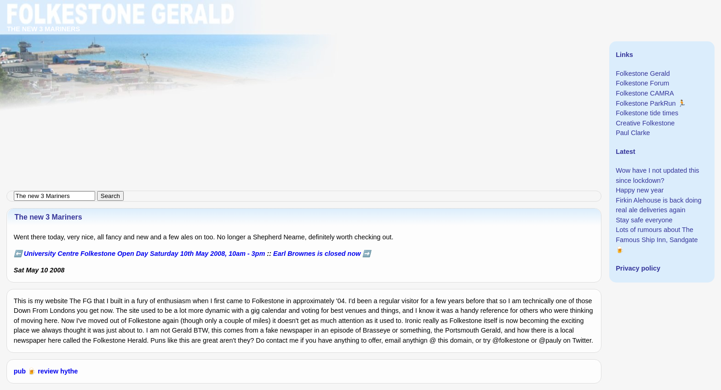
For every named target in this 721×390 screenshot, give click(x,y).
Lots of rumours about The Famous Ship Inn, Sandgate (657, 234)
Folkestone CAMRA (645, 93)
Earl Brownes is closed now (316, 253)
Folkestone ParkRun (645, 103)
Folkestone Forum (642, 83)
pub (20, 371)
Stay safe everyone (644, 220)
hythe (69, 371)
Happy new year (640, 190)
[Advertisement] (276, 64)
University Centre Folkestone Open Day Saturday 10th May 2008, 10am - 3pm (144, 253)
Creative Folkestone (645, 123)
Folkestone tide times (647, 113)
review (48, 371)
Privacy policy (638, 268)
